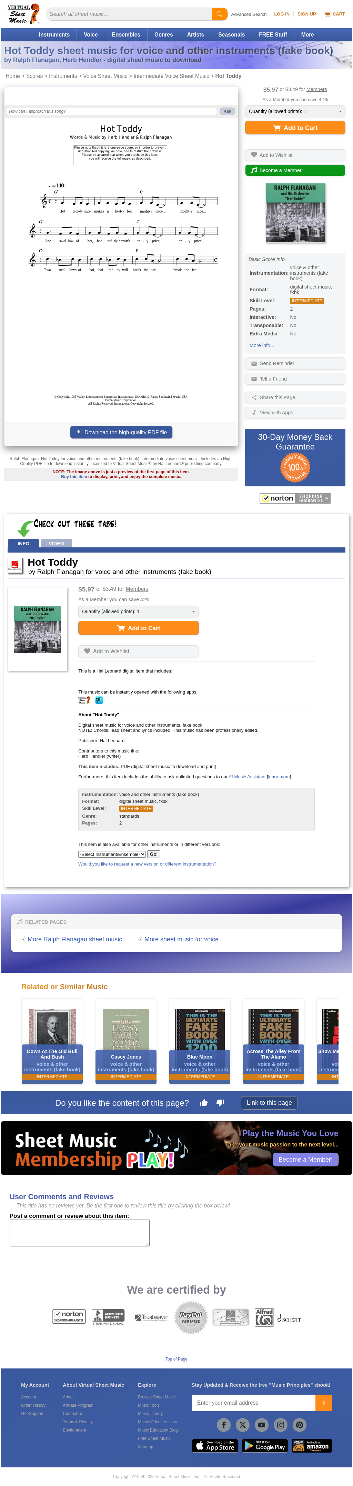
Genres (163, 35)
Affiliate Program (78, 1405)
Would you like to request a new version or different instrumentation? (147, 864)
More (307, 35)
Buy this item (74, 476)
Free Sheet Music (154, 1438)
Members (316, 89)
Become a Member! (306, 1159)
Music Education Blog (158, 1430)
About (68, 1397)
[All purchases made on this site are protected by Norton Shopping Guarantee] (295, 498)
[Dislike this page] (220, 1104)
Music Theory (150, 1413)
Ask (227, 111)
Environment (74, 1430)
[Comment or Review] (80, 1233)
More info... (262, 345)
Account (28, 1397)
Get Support (32, 1413)
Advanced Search (249, 14)
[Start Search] (220, 14)
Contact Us (73, 1413)
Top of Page (176, 1359)
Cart (334, 14)
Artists (195, 35)
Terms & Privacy (78, 1421)
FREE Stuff (273, 35)
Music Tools (148, 1405)
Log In (282, 14)
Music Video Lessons (157, 1421)
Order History (33, 1405)
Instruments (54, 35)
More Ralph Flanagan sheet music (75, 939)
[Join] (323, 1403)
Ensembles (126, 35)
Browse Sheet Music (156, 1397)
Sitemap (145, 1446)
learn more (279, 776)
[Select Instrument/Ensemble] (112, 854)
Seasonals (231, 35)
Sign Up (306, 14)
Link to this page (269, 1102)
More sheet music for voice (181, 939)
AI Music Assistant (247, 776)
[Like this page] (204, 1104)
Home (13, 76)
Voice (91, 35)
